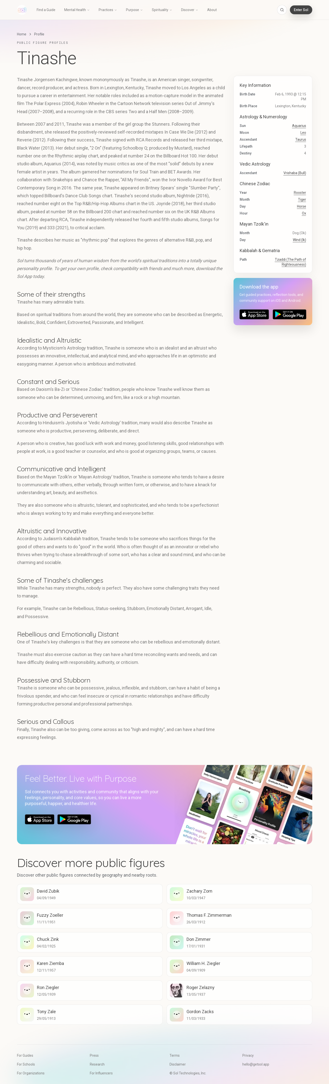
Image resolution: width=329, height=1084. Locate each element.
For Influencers (101, 1073)
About (212, 10)
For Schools (26, 1064)
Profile (39, 34)
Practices (108, 10)
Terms (175, 1055)
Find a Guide (46, 10)
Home (21, 34)
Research (97, 1064)
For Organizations (31, 1073)
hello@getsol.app (255, 1064)
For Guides (25, 1055)
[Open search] (282, 10)
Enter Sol (301, 10)
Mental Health (77, 10)
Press (94, 1055)
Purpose (134, 10)
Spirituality (162, 10)
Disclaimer (178, 1064)
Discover (189, 10)
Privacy (248, 1055)
